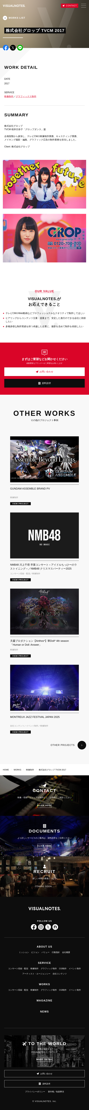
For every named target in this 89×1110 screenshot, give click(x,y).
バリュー (45, 952)
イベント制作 (75, 968)
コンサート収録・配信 (18, 968)
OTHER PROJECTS (68, 745)
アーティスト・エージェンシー (36, 974)
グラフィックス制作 (26, 96)
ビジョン (35, 952)
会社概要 (66, 952)
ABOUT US (44, 946)
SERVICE (44, 962)
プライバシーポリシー (35, 1091)
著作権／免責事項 (56, 1091)
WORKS (17, 770)
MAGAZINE (44, 1000)
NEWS (44, 1011)
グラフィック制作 (49, 968)
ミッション (24, 952)
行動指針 (56, 952)
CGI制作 (63, 968)
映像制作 (8, 96)
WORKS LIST (14, 18)
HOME (6, 770)
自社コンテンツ (60, 974)
